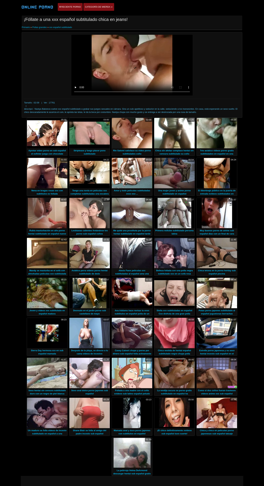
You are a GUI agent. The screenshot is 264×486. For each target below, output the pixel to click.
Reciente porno (70, 7)
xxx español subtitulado (60, 27)
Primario (26, 27)
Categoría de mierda (99, 7)
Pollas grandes (39, 27)
